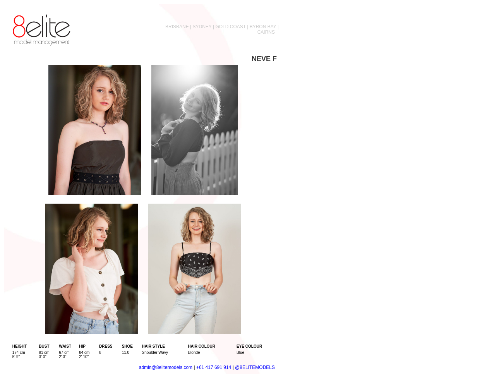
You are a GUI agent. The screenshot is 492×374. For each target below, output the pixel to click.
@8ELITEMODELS (255, 367)
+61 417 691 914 (213, 367)
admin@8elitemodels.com (165, 367)
